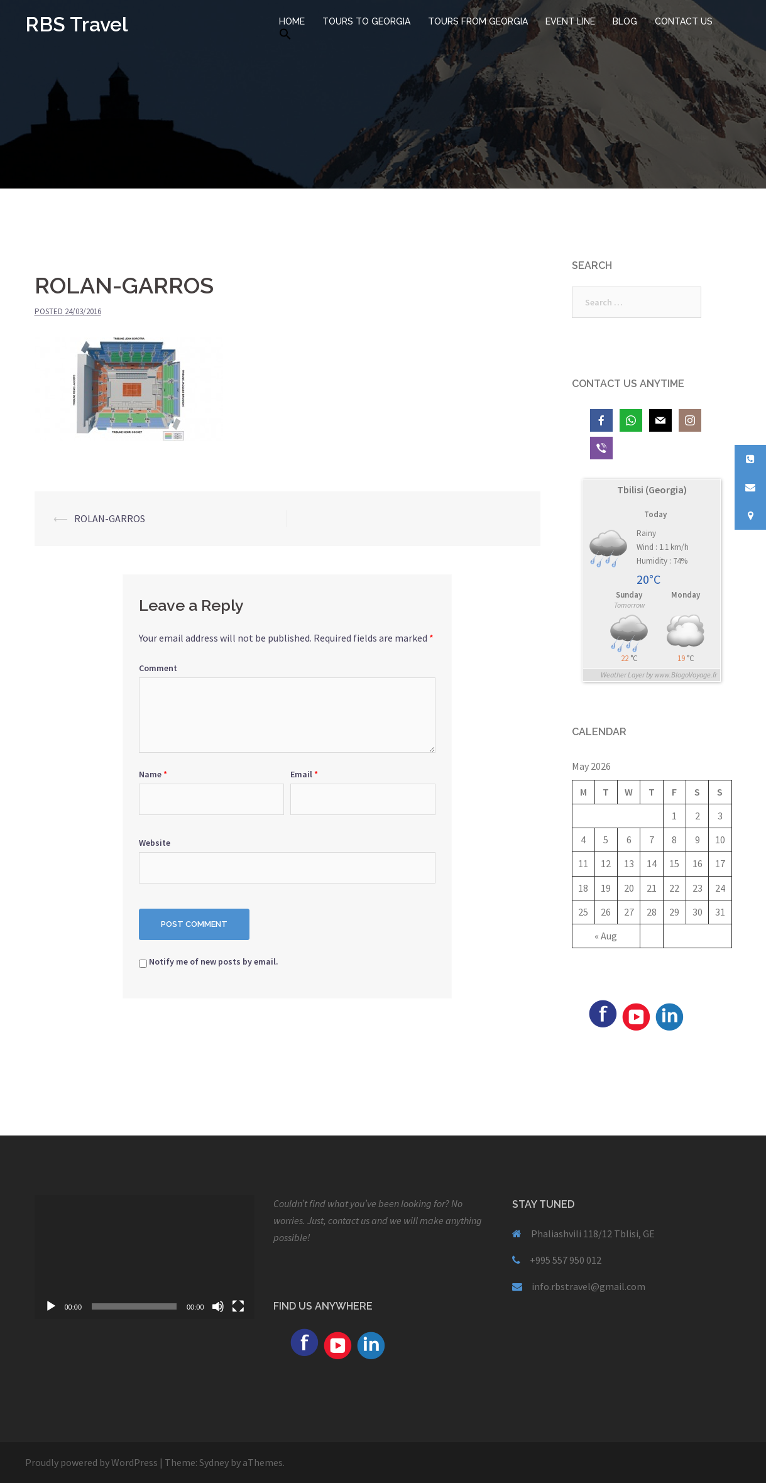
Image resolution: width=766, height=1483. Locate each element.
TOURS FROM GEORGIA (478, 21)
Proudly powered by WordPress (91, 1462)
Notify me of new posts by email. (213, 961)
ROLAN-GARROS (109, 518)
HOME (292, 21)
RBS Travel (76, 24)
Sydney (214, 1462)
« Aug (605, 935)
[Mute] (218, 1306)
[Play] (51, 1306)
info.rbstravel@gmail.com (588, 1286)
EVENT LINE (570, 21)
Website (154, 842)
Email (304, 774)
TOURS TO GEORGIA (366, 21)
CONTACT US (684, 21)
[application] (144, 1257)
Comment (158, 668)
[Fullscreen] (238, 1306)
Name (153, 774)
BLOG (625, 21)
